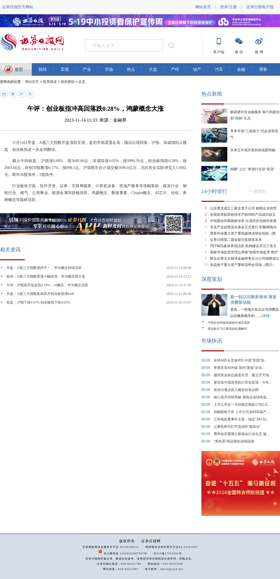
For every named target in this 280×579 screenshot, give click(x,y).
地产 (197, 69)
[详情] (266, 316)
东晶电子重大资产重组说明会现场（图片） (243, 265)
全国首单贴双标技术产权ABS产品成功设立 (243, 214)
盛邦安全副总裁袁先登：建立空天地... (243, 375)
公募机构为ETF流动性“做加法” (237, 426)
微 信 (239, 52)
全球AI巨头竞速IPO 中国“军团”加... (240, 360)
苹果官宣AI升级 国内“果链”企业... (239, 368)
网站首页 (203, 7)
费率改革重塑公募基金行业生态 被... (241, 434)
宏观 (65, 69)
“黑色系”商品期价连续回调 (234, 441)
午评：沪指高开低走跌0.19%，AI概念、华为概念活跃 (47, 285)
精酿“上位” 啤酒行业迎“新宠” (252, 169)
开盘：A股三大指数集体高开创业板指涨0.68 (40, 294)
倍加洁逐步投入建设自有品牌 (236, 390)
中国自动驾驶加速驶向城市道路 (229, 322)
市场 (109, 69)
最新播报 (68, 82)
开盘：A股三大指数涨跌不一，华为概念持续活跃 (44, 268)
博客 (263, 69)
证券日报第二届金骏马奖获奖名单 (236, 239)
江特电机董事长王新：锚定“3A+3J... (241, 419)
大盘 (153, 69)
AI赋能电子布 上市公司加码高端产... (241, 412)
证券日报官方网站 (17, 7)
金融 (241, 69)
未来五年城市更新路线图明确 (252, 150)
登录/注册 (228, 7)
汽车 (219, 69)
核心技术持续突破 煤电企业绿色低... (241, 397)
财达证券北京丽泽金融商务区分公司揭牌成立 (244, 258)
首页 (19, 69)
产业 (87, 69)
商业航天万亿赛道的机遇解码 (227, 328)
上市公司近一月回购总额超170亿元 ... (243, 404)
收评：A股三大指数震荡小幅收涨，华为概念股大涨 (45, 276)
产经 (175, 69)
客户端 (218, 52)
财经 (43, 69)
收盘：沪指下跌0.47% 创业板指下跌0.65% (38, 302)
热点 (131, 69)
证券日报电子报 (260, 7)
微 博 (259, 52)
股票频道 (50, 82)
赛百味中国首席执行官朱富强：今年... (243, 382)
